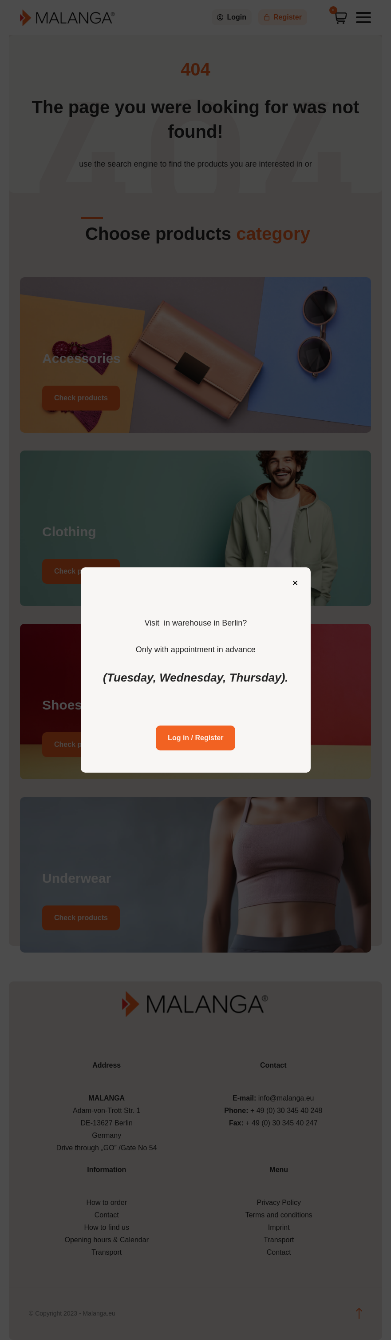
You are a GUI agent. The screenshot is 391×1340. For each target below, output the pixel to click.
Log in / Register (195, 730)
